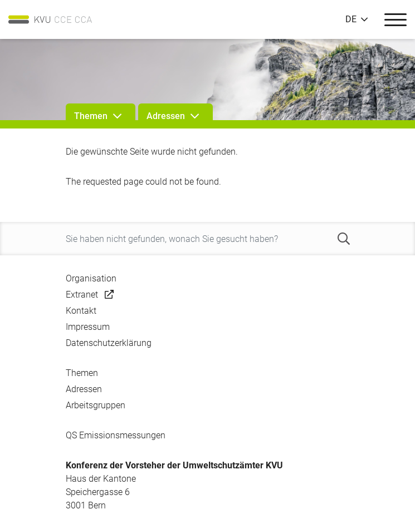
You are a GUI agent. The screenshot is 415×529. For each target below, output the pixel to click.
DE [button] (351, 19)
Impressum (88, 327)
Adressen (84, 389)
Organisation (91, 278)
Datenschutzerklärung (109, 343)
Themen (82, 373)
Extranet (82, 294)
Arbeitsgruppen (95, 405)
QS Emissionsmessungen (115, 435)
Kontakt (81, 310)
